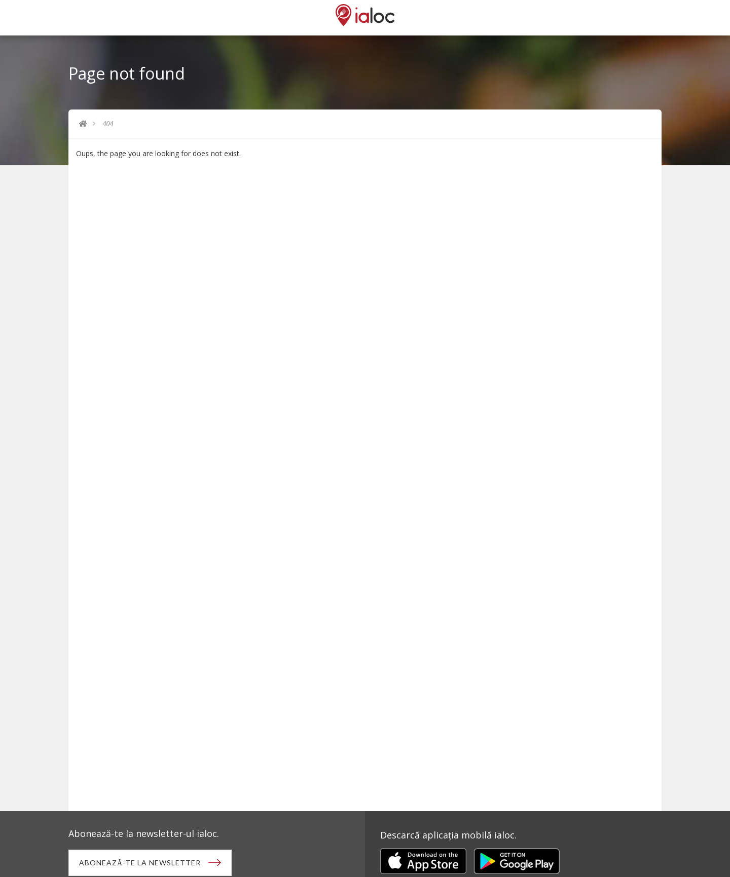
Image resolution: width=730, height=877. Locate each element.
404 (108, 124)
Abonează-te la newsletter (140, 862)
